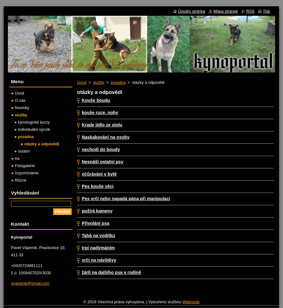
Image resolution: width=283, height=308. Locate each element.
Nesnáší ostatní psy (102, 161)
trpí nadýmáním (98, 247)
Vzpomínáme (26, 173)
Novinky (22, 107)
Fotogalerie (25, 165)
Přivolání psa (95, 223)
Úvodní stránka (191, 11)
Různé (20, 180)
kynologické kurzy (34, 122)
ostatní (24, 151)
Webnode (191, 301)
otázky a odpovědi (41, 144)
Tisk (266, 11)
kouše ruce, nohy (100, 112)
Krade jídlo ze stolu (102, 124)
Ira (17, 158)
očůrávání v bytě (99, 174)
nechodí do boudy (101, 149)
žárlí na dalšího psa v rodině (111, 272)
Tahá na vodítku (98, 235)
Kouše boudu (96, 100)
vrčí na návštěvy (99, 260)
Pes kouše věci (98, 186)
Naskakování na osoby (106, 137)
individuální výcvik (34, 129)
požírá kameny (97, 210)
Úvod (81, 82)
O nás (20, 100)
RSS (250, 11)
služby (98, 82)
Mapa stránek (226, 11)
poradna (118, 82)
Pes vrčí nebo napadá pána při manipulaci (126, 198)
